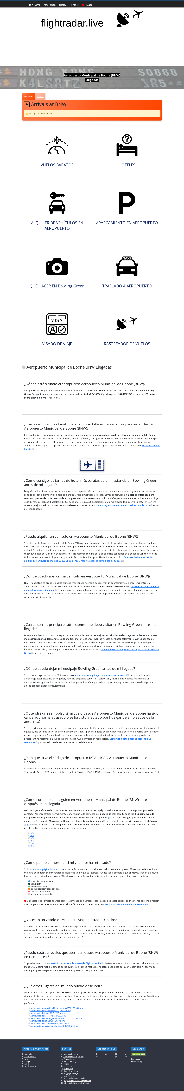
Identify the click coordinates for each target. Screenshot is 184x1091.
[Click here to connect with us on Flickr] (116, 1054)
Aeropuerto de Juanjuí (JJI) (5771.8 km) (46, 1013)
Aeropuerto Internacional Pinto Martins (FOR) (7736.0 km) (55, 1008)
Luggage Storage (71, 1073)
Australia (28, 1054)
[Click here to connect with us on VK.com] (126, 1056)
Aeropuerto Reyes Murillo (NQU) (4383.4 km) (49, 1010)
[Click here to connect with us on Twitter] (126, 1054)
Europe (27, 1061)
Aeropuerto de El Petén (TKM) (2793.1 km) (48, 1023)
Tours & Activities (70, 1071)
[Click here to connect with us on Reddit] (116, 1056)
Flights (66, 1064)
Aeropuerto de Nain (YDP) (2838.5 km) (46, 1020)
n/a (31, 833)
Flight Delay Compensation (75, 1078)
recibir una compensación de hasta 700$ (126, 904)
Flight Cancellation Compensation (77, 1080)
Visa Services (68, 1076)
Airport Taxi (68, 1068)
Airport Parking (69, 1061)
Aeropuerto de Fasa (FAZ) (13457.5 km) (47, 1015)
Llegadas (28, 96)
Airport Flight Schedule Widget (76, 1083)
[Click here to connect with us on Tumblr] (106, 1056)
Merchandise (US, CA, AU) (73, 1056)
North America (30, 1066)
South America (30, 1056)
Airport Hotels (69, 1059)
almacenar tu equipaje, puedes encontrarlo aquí (102, 675)
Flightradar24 (34, 5)
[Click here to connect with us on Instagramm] (96, 1056)
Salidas (40, 96)
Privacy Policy (136, 1061)
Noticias (63, 5)
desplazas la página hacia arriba (45, 869)
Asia (26, 1059)
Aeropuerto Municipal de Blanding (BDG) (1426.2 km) (53, 1026)
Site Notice (135, 1059)
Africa (26, 1064)
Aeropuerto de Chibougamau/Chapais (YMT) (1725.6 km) (55, 1018)
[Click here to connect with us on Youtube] (106, 1054)
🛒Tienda (74, 5)
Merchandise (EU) (70, 1054)
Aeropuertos (50, 5)
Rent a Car (68, 1066)
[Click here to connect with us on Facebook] (96, 1054)
